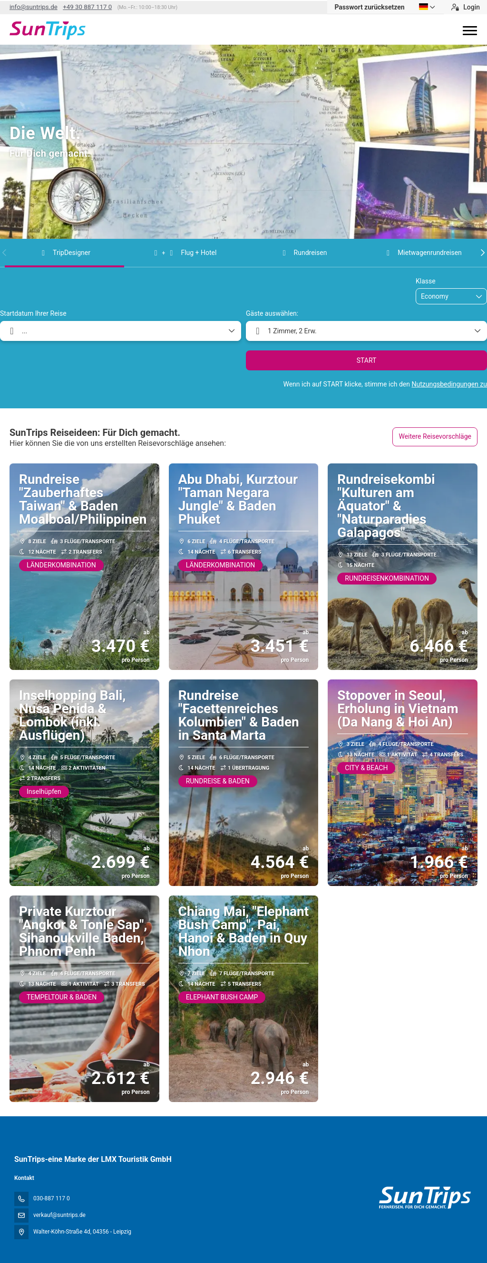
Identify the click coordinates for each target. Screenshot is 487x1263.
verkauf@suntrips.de (59, 1215)
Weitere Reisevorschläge (435, 436)
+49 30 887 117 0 (87, 6)
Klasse (426, 281)
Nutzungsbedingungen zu (449, 384)
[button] (5, 252)
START (367, 360)
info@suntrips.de (34, 6)
